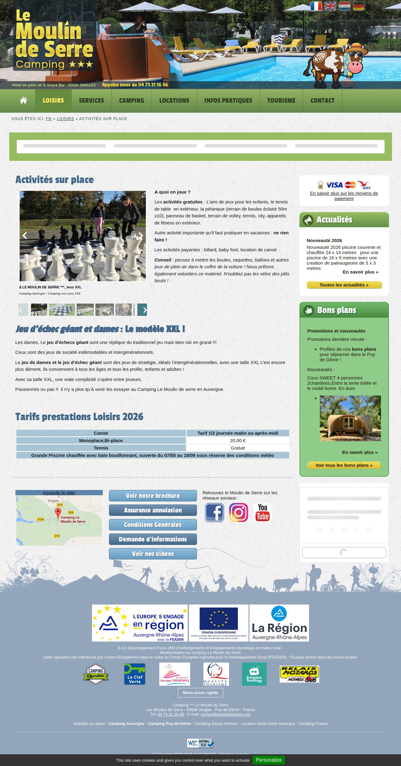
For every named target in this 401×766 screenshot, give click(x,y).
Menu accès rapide (200, 692)
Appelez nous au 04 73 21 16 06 (135, 85)
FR (49, 119)
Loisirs (65, 119)
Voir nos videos (153, 554)
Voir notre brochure (153, 496)
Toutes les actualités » (344, 284)
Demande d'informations (153, 539)
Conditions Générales (153, 525)
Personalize (269, 760)
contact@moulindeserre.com (226, 714)
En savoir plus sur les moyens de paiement (344, 195)
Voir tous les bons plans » (344, 465)
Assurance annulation (153, 510)
